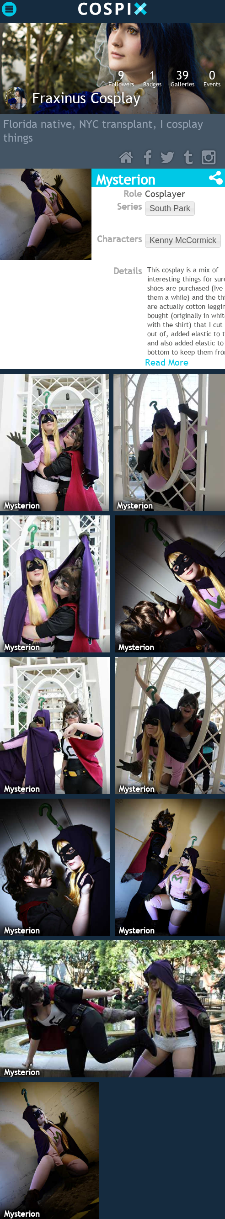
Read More (166, 362)
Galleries (182, 78)
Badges (152, 78)
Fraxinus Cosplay (86, 98)
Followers (121, 78)
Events (212, 78)
